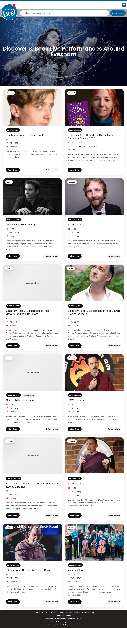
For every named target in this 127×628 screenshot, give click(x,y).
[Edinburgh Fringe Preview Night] (32, 107)
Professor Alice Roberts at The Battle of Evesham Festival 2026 (91, 137)
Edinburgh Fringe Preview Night (24, 135)
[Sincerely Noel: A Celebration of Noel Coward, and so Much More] (32, 283)
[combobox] (64, 13)
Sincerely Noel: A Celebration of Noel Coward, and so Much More (27, 312)
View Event (12, 170)
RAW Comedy (76, 224)
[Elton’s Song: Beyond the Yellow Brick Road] (32, 542)
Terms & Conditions (65, 612)
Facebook (60, 616)
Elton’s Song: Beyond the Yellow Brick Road (31, 570)
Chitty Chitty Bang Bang (20, 400)
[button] (124, 5)
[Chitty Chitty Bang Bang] (32, 372)
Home (35, 612)
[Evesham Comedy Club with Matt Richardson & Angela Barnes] (32, 455)
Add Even (52, 612)
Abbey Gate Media (68, 622)
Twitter (68, 616)
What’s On (43, 612)
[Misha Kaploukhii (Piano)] (32, 196)
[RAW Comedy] (94, 196)
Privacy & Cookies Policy (84, 612)
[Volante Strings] (94, 542)
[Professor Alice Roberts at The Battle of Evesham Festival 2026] (94, 107)
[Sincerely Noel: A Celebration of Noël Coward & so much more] (94, 283)
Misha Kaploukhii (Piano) (20, 224)
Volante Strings (76, 570)
